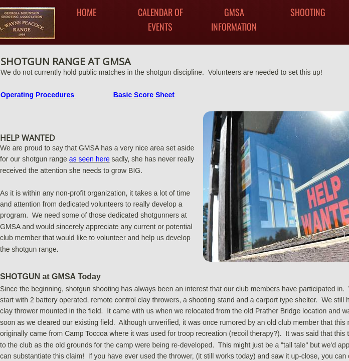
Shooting (307, 12)
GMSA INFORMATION (234, 19)
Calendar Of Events (160, 19)
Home (86, 12)
